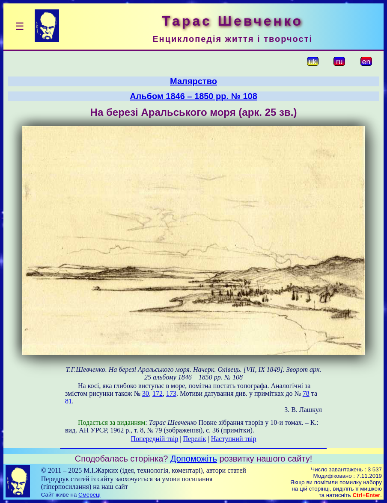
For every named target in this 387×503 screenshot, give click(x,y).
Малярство (193, 81)
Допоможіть (193, 458)
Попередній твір (155, 438)
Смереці (89, 494)
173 (171, 393)
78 (306, 393)
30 (145, 393)
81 (68, 401)
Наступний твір (233, 438)
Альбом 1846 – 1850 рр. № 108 (193, 96)
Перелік (194, 438)
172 (157, 393)
